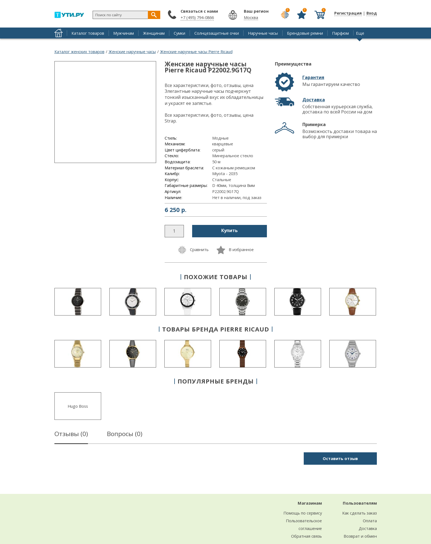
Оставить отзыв (340, 458)
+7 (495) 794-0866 (197, 17)
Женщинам (154, 33)
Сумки (179, 33)
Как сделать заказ (359, 513)
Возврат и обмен (360, 536)
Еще (360, 33)
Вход (371, 13)
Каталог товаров (87, 33)
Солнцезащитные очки (216, 33)
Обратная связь (306, 536)
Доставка (313, 100)
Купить (229, 230)
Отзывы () (71, 434)
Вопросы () (124, 434)
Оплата (370, 520)
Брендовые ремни (305, 33)
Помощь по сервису (302, 513)
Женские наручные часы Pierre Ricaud (196, 51)
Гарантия (313, 77)
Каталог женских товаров (79, 51)
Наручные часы (263, 33)
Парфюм (340, 33)
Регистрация (348, 13)
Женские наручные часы (132, 51)
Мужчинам (123, 33)
